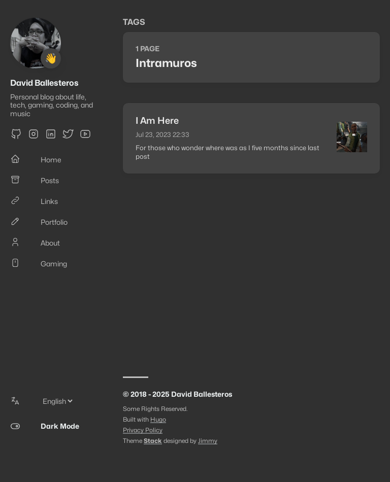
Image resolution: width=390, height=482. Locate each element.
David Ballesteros (44, 83)
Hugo (158, 419)
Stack (153, 440)
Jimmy (207, 440)
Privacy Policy (142, 430)
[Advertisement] (251, 270)
